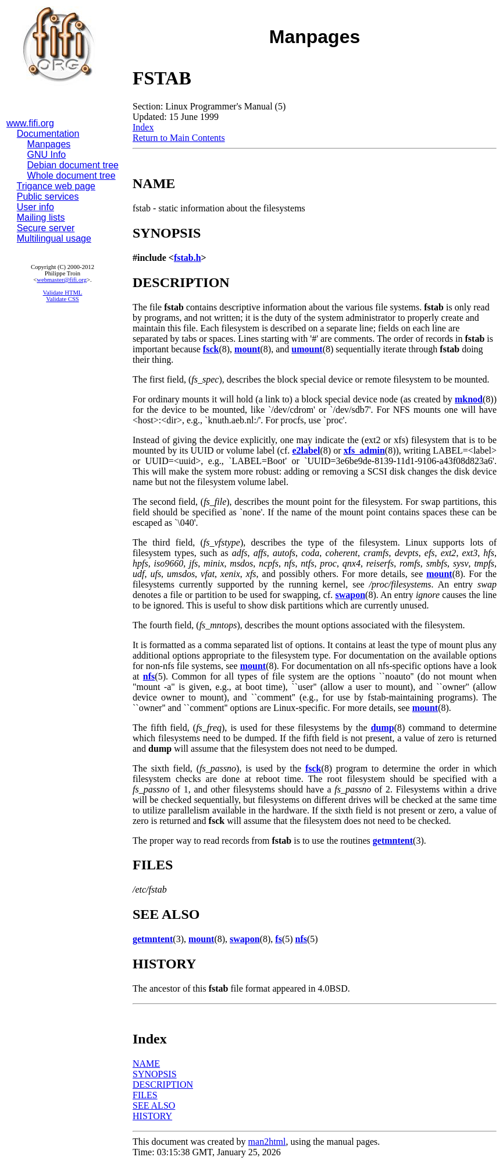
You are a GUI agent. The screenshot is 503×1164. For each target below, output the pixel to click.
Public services (48, 196)
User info (35, 207)
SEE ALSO (154, 1105)
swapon (350, 595)
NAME (146, 1064)
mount (247, 349)
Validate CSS (62, 299)
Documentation (48, 134)
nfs (149, 676)
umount (306, 349)
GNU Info (46, 155)
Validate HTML (63, 292)
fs (278, 939)
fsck (211, 349)
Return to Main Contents (179, 138)
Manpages (49, 144)
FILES (145, 1095)
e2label (306, 450)
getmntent (393, 840)
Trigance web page (56, 186)
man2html (267, 1142)
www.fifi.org (30, 123)
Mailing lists (41, 217)
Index (143, 127)
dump (382, 728)
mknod (469, 399)
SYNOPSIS (155, 1074)
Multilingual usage (54, 238)
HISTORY (152, 1116)
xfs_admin (364, 450)
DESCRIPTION (163, 1084)
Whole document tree (71, 176)
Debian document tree (73, 165)
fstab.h (187, 258)
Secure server (46, 228)
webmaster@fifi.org (62, 280)
